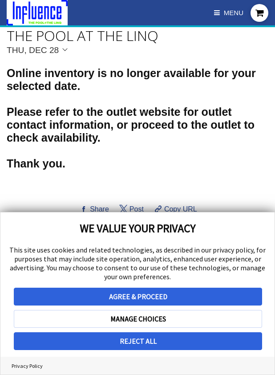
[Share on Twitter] (130, 209)
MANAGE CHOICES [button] (138, 318)
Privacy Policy (27, 366)
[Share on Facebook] (93, 209)
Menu (228, 12)
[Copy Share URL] (174, 209)
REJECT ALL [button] (138, 341)
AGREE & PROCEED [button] (138, 296)
